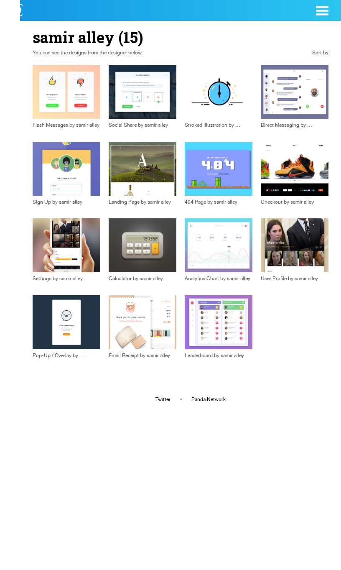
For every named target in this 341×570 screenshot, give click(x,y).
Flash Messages (50, 125)
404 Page (195, 201)
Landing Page (124, 201)
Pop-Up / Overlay (52, 355)
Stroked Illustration (206, 125)
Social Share (123, 125)
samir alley (87, 125)
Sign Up (42, 201)
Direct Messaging (280, 125)
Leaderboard (199, 355)
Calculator (120, 278)
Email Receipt (124, 355)
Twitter (162, 399)
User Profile (274, 278)
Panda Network (208, 399)
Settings (42, 278)
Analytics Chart (202, 278)
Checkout (271, 201)
